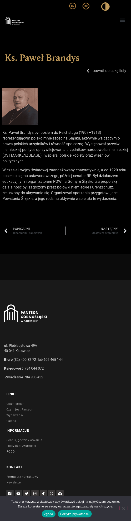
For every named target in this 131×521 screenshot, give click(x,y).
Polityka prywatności (75, 514)
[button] (122, 20)
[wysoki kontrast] (105, 7)
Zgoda (48, 514)
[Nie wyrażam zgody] (123, 508)
